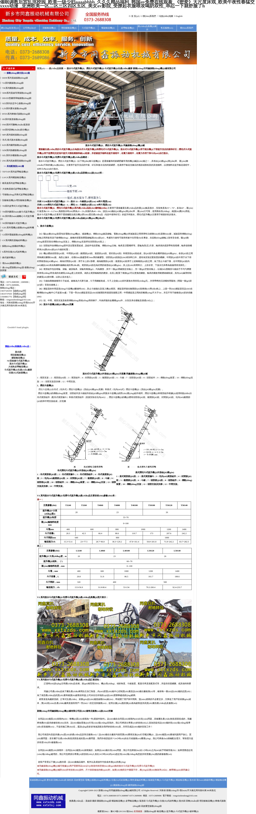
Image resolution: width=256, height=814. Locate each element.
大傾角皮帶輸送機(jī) (18, 366)
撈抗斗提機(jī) (45, 389)
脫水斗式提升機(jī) (18, 363)
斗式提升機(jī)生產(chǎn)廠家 (18, 370)
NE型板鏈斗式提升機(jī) (18, 361)
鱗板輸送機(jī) (18, 358)
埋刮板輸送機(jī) (18, 355)
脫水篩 (18, 352)
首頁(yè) (41, 68)
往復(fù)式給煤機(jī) (18, 372)
